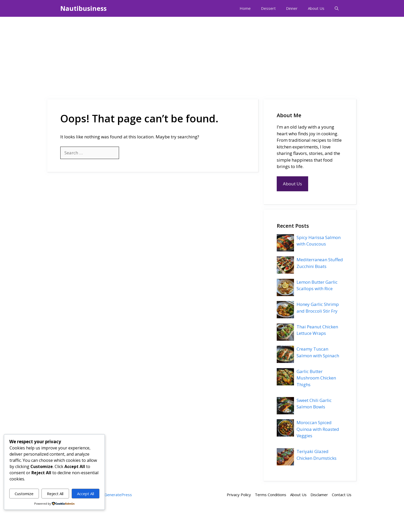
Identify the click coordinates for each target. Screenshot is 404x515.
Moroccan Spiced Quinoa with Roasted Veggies (318, 429)
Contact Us (341, 494)
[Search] (127, 153)
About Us (316, 8)
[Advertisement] (202, 55)
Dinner (292, 8)
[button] (337, 8)
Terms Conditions (270, 494)
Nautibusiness (83, 8)
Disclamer (319, 494)
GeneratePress (118, 494)
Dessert (268, 8)
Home (245, 8)
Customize (24, 493)
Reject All (55, 493)
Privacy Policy (239, 494)
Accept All (85, 493)
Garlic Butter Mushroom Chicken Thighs (316, 377)
